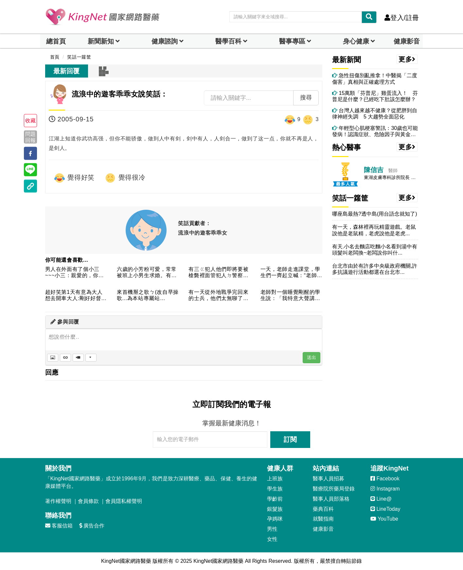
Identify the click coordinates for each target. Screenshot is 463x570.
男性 (272, 529)
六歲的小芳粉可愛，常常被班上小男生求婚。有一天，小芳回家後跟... (147, 272)
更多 (407, 59)
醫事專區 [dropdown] (292, 41)
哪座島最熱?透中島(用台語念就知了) (374, 214)
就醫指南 (323, 519)
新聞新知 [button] (101, 41)
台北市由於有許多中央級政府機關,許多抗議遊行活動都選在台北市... (374, 269)
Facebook (385, 478)
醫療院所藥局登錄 (334, 488)
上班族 (275, 478)
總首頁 (56, 41)
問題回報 (30, 137)
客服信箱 (59, 525)
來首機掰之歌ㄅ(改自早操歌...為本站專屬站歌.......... (148, 295)
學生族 (275, 488)
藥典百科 (323, 509)
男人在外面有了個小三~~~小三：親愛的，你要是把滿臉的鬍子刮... (74, 272)
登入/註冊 (401, 17)
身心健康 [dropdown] (356, 41)
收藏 (30, 120)
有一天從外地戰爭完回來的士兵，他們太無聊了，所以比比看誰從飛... (218, 295)
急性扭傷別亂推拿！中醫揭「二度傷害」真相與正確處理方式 (374, 78)
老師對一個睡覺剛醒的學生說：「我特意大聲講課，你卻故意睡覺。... (290, 295)
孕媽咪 (275, 519)
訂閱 (290, 439)
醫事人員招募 (328, 478)
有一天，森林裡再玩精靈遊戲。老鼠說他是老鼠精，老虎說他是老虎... (374, 230)
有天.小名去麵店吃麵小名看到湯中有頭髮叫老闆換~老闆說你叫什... (374, 250)
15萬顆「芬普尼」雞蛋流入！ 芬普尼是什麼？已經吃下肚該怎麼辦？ (375, 96)
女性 (272, 539)
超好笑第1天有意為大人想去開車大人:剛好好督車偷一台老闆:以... (76, 295)
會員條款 (88, 501)
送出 (311, 357)
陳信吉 (373, 169)
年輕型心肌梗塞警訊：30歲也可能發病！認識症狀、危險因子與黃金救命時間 (375, 131)
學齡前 (275, 499)
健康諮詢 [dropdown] (164, 41)
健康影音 (407, 41)
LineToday (385, 509)
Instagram (385, 488)
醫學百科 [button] (228, 41)
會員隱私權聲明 (123, 501)
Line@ (381, 499)
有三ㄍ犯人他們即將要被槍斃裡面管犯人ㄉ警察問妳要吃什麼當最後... (218, 272)
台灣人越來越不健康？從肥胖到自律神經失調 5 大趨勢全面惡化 (374, 113)
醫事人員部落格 (331, 499)
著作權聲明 (58, 501)
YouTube (384, 519)
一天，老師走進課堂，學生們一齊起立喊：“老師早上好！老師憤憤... (291, 272)
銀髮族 (275, 509)
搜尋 (306, 97)
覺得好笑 (74, 178)
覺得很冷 (125, 178)
